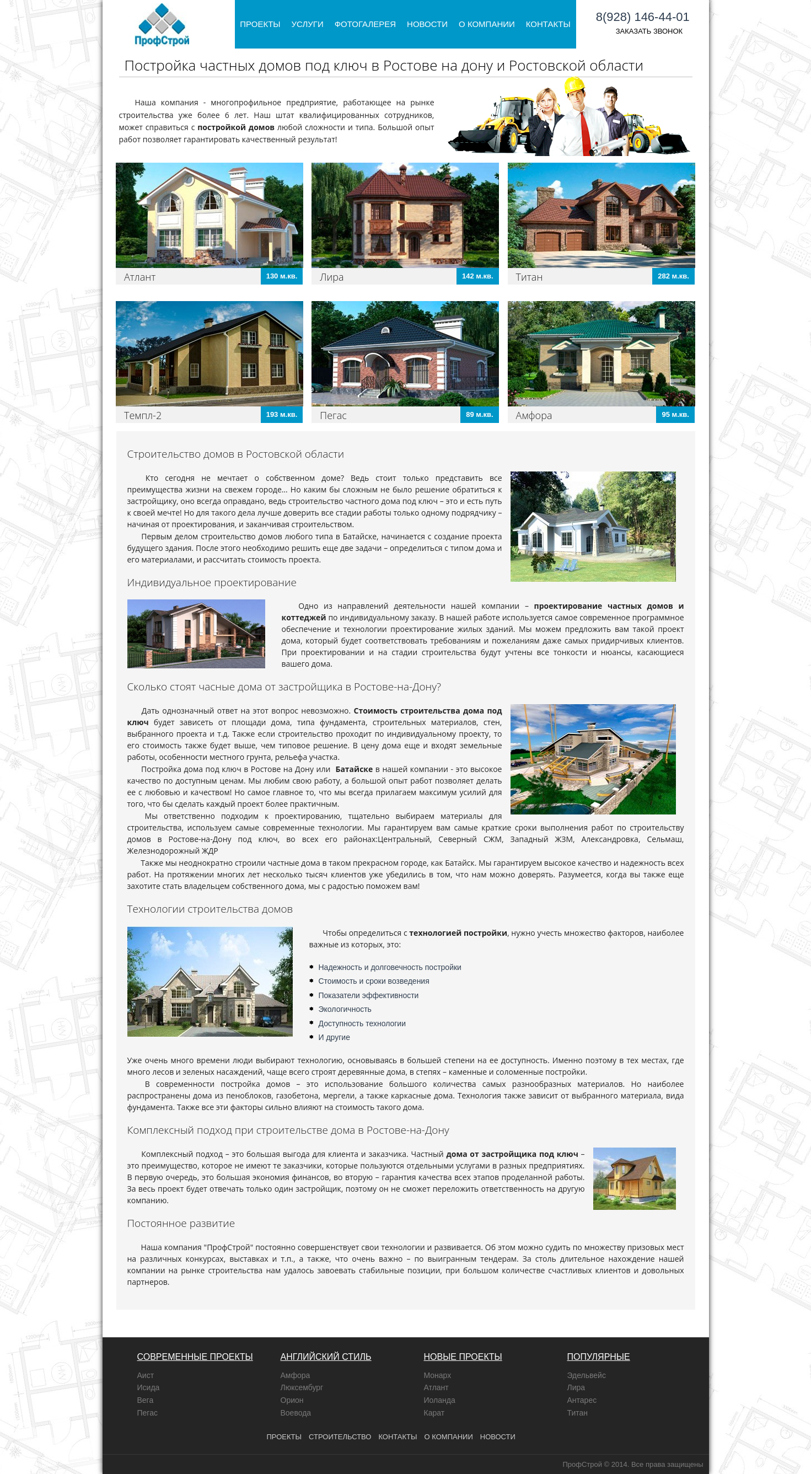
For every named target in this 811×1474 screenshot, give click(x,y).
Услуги (308, 24)
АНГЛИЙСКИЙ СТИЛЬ (326, 1357)
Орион (292, 1400)
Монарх (438, 1375)
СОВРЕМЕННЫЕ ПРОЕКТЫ (195, 1357)
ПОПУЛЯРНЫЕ (598, 1357)
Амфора (534, 415)
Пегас (333, 415)
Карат (434, 1412)
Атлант (139, 276)
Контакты (548, 24)
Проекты (260, 24)
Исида (148, 1387)
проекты (284, 1437)
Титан (529, 276)
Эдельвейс (586, 1375)
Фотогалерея (365, 24)
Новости (427, 24)
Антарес (582, 1400)
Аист (145, 1375)
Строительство (340, 1437)
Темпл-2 (143, 415)
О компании (487, 24)
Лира (331, 276)
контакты (397, 1437)
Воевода (296, 1412)
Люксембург (302, 1387)
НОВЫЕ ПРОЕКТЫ (463, 1357)
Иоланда (439, 1400)
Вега (145, 1400)
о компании (449, 1437)
